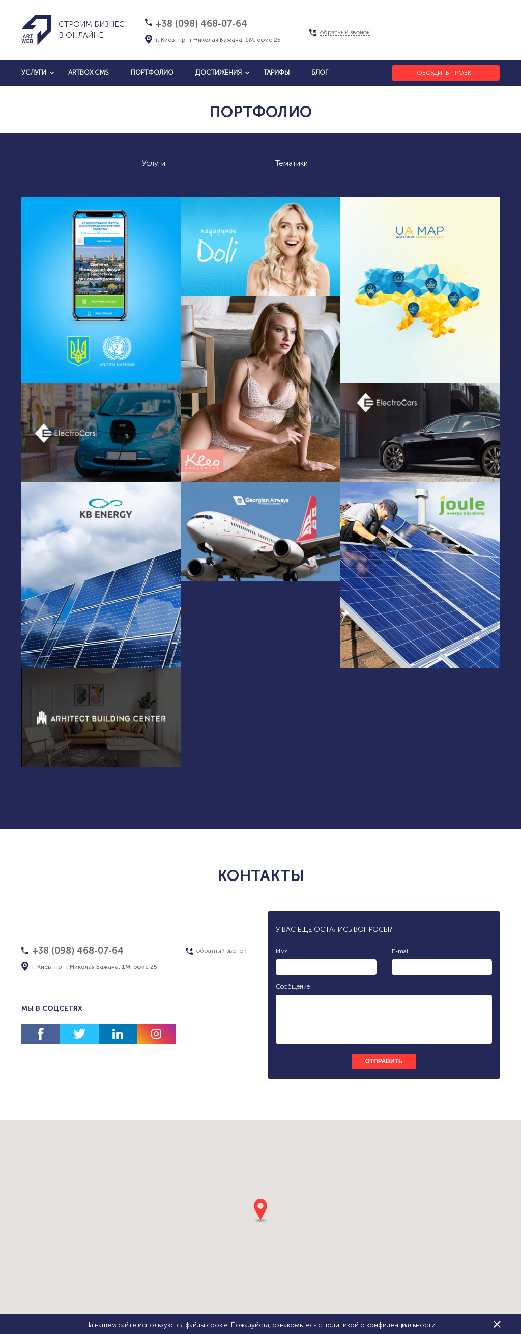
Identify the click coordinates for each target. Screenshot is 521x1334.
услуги (33, 72)
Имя (282, 951)
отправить (383, 1061)
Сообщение (293, 986)
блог (319, 72)
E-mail (401, 951)
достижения (218, 72)
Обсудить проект (446, 72)
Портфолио (152, 72)
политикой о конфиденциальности (379, 1325)
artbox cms (88, 72)
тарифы (277, 72)
